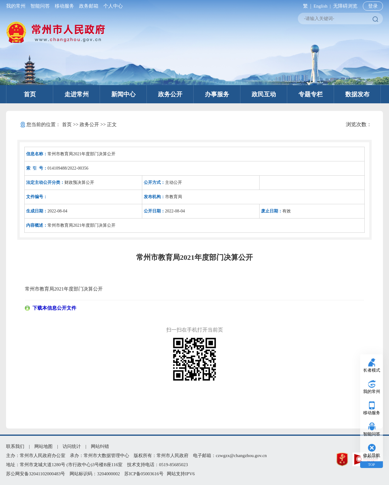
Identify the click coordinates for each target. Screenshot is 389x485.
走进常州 (76, 94)
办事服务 (217, 94)
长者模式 (371, 370)
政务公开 (170, 94)
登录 (373, 6)
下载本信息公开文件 (54, 308)
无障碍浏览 (345, 6)
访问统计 (72, 446)
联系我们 (15, 446)
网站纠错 (100, 446)
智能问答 (40, 6)
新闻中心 (123, 94)
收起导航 (371, 455)
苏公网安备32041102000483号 (35, 473)
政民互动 (264, 94)
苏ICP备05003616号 (143, 473)
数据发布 (357, 94)
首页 (30, 94)
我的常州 (17, 6)
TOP (371, 465)
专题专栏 (310, 94)
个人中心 (112, 6)
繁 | (306, 6)
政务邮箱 (89, 6)
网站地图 (43, 446)
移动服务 (64, 6)
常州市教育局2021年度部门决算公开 (64, 288)
